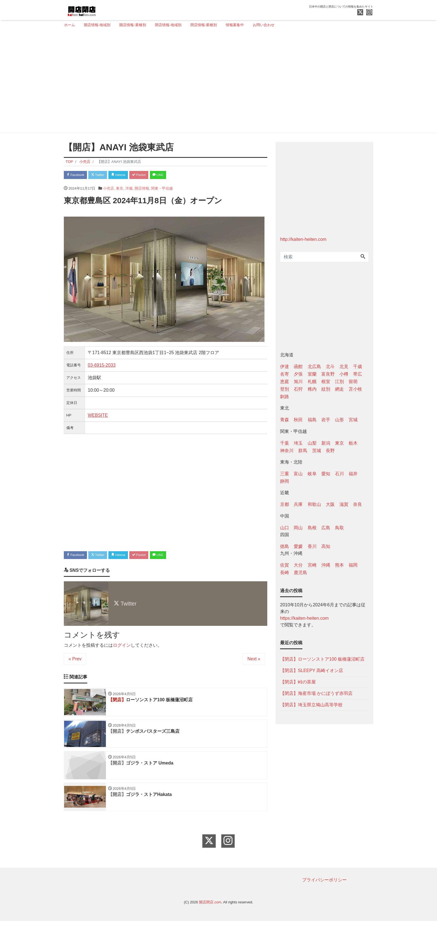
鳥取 (339, 527)
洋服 (129, 190)
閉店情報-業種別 (203, 25)
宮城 (353, 419)
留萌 (353, 381)
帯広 (357, 374)
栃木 (353, 443)
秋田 (298, 419)
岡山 (298, 527)
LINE (178, 175)
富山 (298, 473)
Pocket (154, 175)
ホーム (69, 25)
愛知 (325, 473)
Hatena (130, 175)
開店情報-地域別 (97, 25)
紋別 (325, 389)
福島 (312, 419)
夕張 (298, 374)
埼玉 (298, 443)
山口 (284, 527)
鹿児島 (300, 572)
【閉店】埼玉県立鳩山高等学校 (311, 704)
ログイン (122, 648)
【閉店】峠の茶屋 (298, 682)
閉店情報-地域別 (168, 25)
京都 (284, 504)
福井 (353, 473)
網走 (339, 389)
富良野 (328, 374)
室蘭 (312, 374)
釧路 (284, 396)
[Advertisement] (216, 83)
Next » (253, 662)
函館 (298, 366)
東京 (119, 190)
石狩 (298, 389)
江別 (339, 381)
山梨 (312, 443)
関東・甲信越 (162, 190)
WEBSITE (98, 416)
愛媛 (298, 546)
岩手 (325, 419)
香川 (312, 546)
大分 (298, 565)
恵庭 (284, 381)
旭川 (298, 381)
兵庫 (298, 504)
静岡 (284, 481)
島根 (312, 527)
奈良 (357, 504)
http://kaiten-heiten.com (303, 239)
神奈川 (286, 450)
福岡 (353, 565)
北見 (343, 366)
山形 (339, 419)
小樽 (343, 374)
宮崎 (312, 565)
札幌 (312, 381)
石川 (339, 473)
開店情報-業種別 (132, 25)
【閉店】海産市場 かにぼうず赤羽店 (316, 693)
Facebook (77, 175)
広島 (325, 527)
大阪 (330, 504)
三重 (284, 473)
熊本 (339, 565)
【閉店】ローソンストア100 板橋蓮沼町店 (322, 659)
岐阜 (312, 473)
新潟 (325, 443)
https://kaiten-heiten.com (304, 618)
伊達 (284, 366)
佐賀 (284, 565)
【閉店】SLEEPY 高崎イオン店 (311, 670)
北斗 (330, 366)
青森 (284, 419)
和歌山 (314, 504)
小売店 (108, 190)
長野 (330, 450)
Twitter (104, 175)
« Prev (75, 662)
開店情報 (142, 190)
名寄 (284, 374)
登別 (284, 389)
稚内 (312, 389)
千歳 (357, 366)
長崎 (284, 572)
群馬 (302, 450)
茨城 (316, 450)
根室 (325, 381)
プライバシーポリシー (324, 888)
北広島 (314, 366)
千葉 (284, 443)
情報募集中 (235, 25)
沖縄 (325, 565)
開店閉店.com (210, 910)
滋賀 (343, 504)
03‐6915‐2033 (102, 366)
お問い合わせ (264, 25)
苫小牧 (355, 389)
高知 (325, 546)
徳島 (284, 546)
